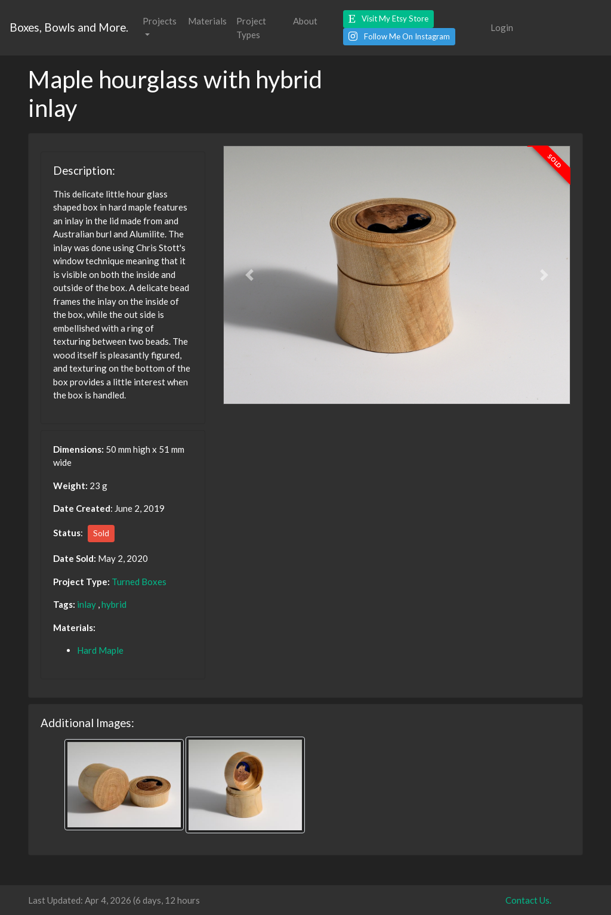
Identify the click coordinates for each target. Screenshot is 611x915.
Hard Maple (100, 650)
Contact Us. (528, 900)
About (305, 21)
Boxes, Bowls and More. (69, 27)
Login (501, 27)
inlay (86, 604)
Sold (101, 533)
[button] (388, 19)
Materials (207, 21)
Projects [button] (160, 21)
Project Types (251, 28)
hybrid (113, 604)
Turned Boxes (139, 581)
